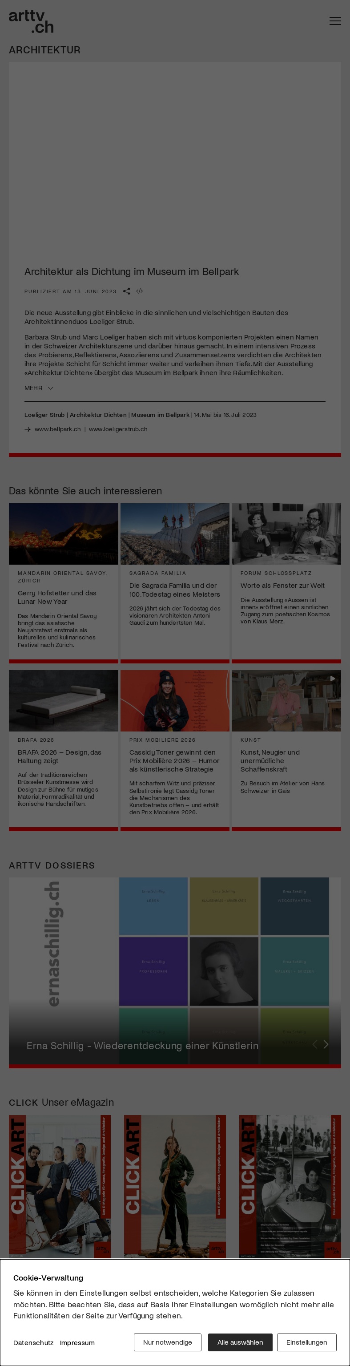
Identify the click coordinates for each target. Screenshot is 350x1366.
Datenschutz (33, 1343)
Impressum (77, 1343)
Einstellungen (306, 1343)
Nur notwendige (165, 1343)
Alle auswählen (238, 1343)
